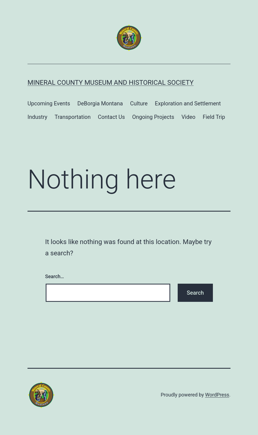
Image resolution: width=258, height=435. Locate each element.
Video (189, 117)
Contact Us (111, 117)
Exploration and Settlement (188, 103)
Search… (54, 276)
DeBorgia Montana (100, 103)
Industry (37, 117)
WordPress (217, 395)
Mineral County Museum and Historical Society (111, 82)
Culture (139, 103)
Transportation (72, 117)
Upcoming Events (49, 103)
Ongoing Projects (153, 117)
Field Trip (214, 117)
